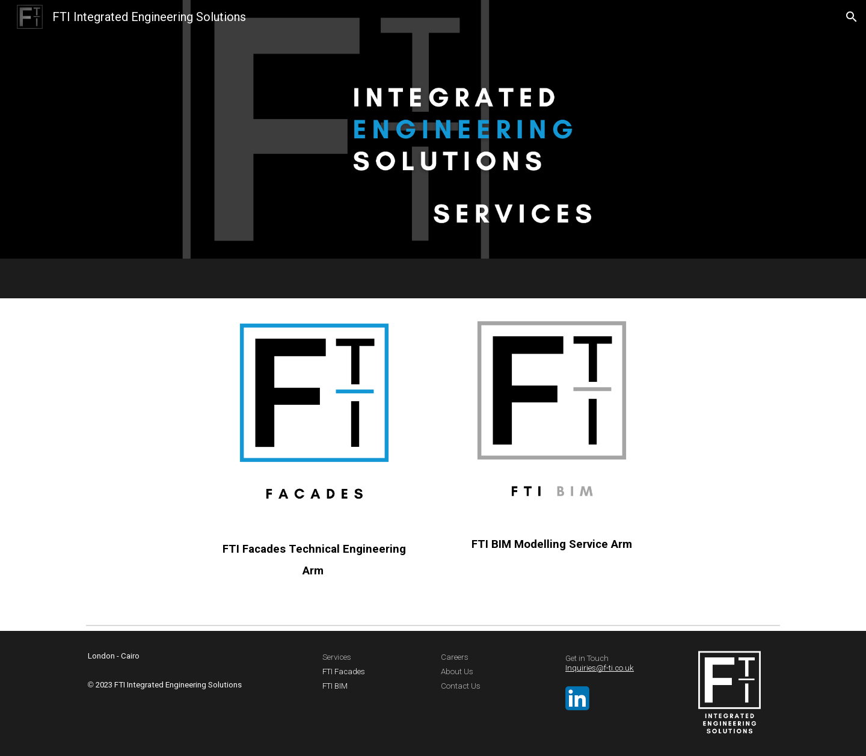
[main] (314, 559)
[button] (851, 16)
